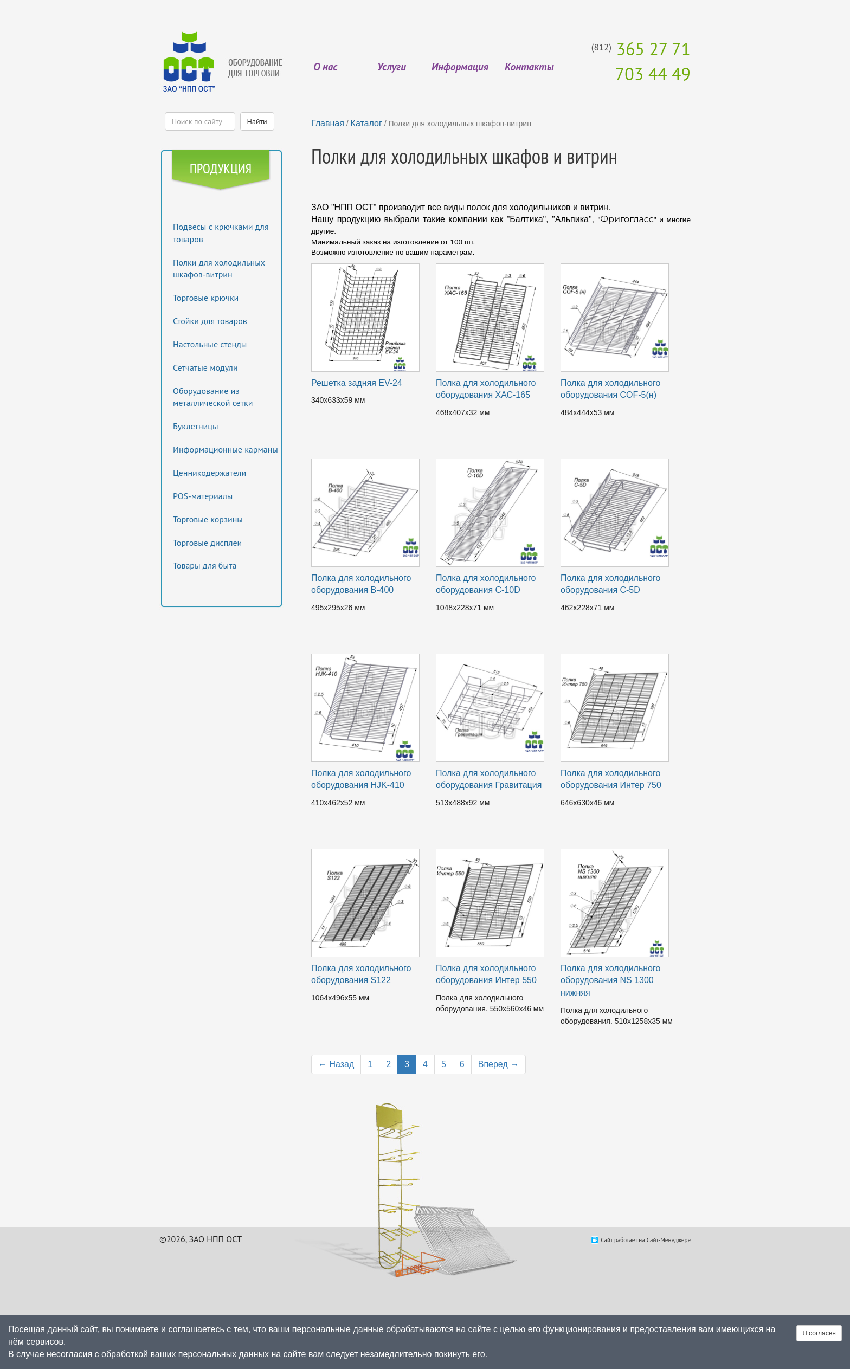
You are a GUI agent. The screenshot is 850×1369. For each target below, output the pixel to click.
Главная (327, 123)
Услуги (391, 66)
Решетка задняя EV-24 (356, 383)
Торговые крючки (206, 297)
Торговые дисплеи (207, 542)
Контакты (529, 66)
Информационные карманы (225, 449)
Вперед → (498, 1064)
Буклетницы (195, 426)
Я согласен (819, 1333)
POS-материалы (203, 495)
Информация (460, 66)
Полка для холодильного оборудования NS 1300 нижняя (610, 981)
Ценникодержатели (209, 472)
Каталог (366, 123)
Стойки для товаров (210, 320)
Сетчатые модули (205, 367)
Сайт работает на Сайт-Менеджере (646, 1240)
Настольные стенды (210, 344)
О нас (325, 66)
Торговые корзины (208, 519)
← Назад (336, 1064)
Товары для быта (204, 565)
